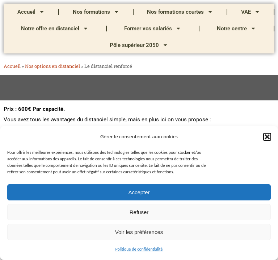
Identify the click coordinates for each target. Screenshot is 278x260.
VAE (250, 11)
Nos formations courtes (180, 11)
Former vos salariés (152, 28)
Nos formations (96, 11)
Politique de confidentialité (139, 249)
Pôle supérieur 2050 (139, 45)
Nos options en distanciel (52, 66)
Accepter (138, 192)
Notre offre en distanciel (54, 28)
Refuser (139, 212)
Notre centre (236, 28)
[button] (267, 136)
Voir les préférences (139, 232)
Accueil (31, 11)
